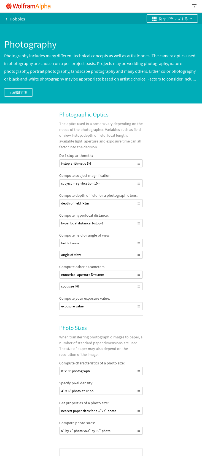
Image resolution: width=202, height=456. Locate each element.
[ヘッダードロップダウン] (195, 6)
